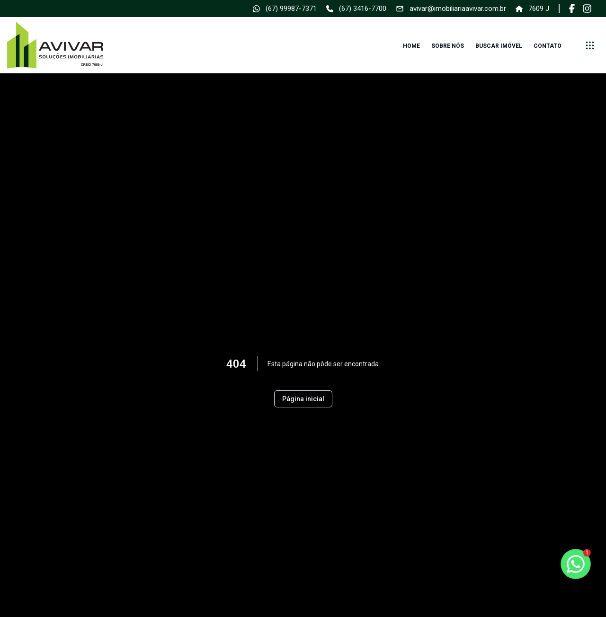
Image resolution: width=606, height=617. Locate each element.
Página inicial (303, 399)
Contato (547, 46)
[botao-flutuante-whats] (576, 564)
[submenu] (590, 45)
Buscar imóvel (498, 46)
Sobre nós (447, 46)
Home (411, 46)
